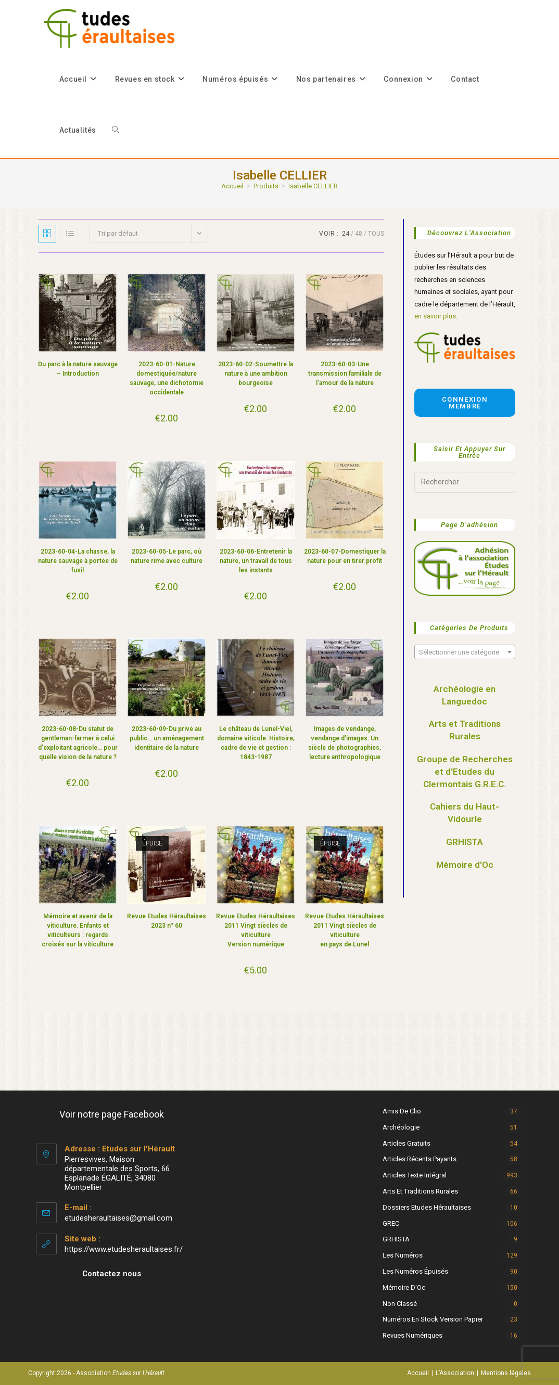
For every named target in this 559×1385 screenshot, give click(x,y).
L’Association (455, 1373)
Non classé (400, 1303)
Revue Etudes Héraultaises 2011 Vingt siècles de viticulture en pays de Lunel (344, 930)
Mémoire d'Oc (464, 865)
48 (358, 233)
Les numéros (403, 1255)
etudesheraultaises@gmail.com (118, 1218)
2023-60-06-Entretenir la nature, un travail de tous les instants (256, 561)
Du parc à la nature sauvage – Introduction (78, 369)
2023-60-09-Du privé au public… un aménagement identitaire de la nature (167, 738)
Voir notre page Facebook (111, 1114)
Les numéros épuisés (415, 1271)
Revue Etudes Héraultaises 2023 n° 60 (166, 921)
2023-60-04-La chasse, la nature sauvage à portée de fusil (78, 561)
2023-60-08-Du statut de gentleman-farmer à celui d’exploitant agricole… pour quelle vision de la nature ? (78, 743)
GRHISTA (464, 842)
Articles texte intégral (415, 1175)
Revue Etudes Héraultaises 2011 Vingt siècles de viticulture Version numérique (255, 930)
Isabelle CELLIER (313, 186)
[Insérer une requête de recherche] (465, 482)
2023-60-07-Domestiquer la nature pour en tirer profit (345, 556)
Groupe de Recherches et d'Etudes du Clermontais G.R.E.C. (465, 771)
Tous (376, 233)
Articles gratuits (406, 1143)
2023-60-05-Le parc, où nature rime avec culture (166, 556)
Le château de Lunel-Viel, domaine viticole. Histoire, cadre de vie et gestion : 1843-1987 (256, 743)
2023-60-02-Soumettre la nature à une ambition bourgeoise (255, 374)
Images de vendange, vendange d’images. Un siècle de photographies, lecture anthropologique (344, 743)
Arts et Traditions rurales (420, 1191)
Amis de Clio (402, 1111)
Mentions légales (506, 1373)
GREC (391, 1223)
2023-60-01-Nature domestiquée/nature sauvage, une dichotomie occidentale (167, 378)
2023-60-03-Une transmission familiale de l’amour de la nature (345, 374)
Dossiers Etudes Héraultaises (427, 1207)
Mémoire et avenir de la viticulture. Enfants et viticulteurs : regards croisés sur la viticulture (77, 930)
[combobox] (465, 652)
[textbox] (465, 652)
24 (345, 233)
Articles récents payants (419, 1159)
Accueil (418, 1373)
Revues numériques (412, 1335)
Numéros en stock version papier (433, 1319)
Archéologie (401, 1127)
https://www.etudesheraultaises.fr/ (124, 1249)
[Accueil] (232, 186)
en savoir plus (435, 316)
